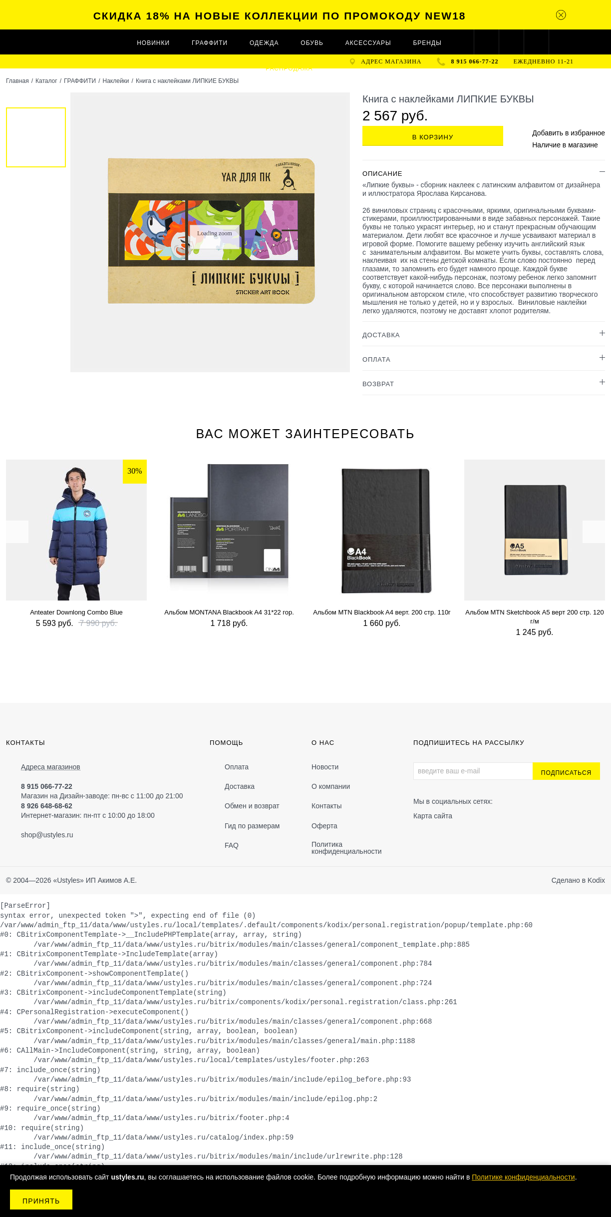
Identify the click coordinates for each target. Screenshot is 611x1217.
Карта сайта (432, 816)
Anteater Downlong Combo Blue (76, 612)
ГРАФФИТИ (210, 42)
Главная (17, 80)
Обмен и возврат (252, 805)
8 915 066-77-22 (475, 61)
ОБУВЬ (312, 42)
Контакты (326, 805)
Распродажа (289, 68)
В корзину (432, 137)
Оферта (324, 825)
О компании (330, 786)
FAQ (232, 845)
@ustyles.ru (54, 834)
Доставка (240, 786)
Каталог (46, 80)
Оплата (237, 766)
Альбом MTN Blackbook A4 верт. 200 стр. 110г (382, 612)
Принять (41, 1201)
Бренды (427, 42)
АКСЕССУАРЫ (368, 42)
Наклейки (115, 80)
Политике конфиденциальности (523, 1177)
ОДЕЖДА (264, 42)
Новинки (153, 42)
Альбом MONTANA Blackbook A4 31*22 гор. (229, 612)
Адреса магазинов (50, 767)
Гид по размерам (252, 825)
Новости (324, 766)
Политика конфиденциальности (346, 848)
